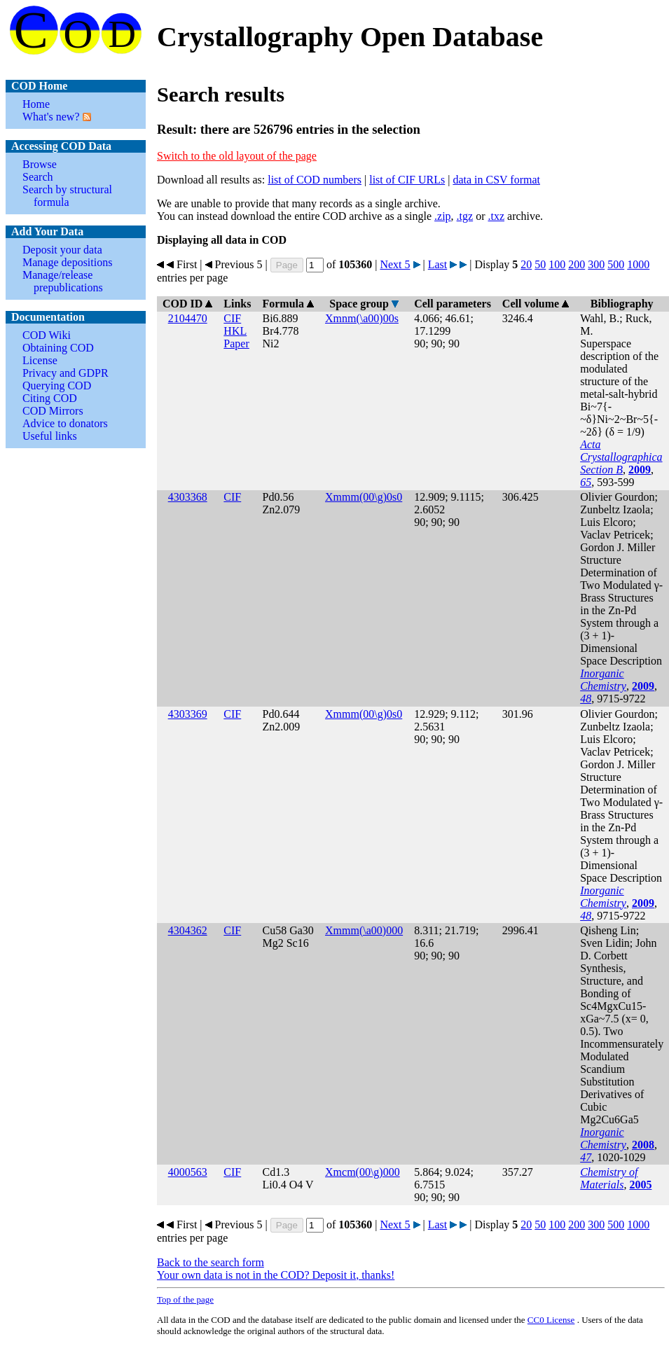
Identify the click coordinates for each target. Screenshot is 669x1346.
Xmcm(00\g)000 (362, 1172)
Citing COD (49, 398)
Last (438, 264)
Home (36, 104)
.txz (496, 216)
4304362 (187, 930)
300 (596, 264)
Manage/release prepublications (62, 281)
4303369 (187, 714)
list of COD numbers (314, 180)
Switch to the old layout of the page (237, 156)
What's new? (51, 117)
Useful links (49, 436)
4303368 (187, 497)
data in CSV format (496, 180)
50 (540, 264)
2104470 (187, 318)
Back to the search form (210, 1262)
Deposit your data (62, 250)
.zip (442, 216)
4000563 (187, 1172)
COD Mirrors (52, 411)
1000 (638, 264)
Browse (39, 164)
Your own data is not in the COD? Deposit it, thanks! (275, 1275)
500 (615, 264)
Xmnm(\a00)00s (362, 318)
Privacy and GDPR (65, 373)
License (39, 360)
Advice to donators (65, 423)
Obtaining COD (58, 348)
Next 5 (395, 264)
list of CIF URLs (407, 180)
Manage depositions (67, 262)
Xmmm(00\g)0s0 (363, 497)
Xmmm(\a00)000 (364, 930)
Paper (236, 343)
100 (557, 264)
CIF (232, 318)
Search (37, 177)
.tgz (465, 216)
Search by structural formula (67, 195)
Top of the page (185, 1299)
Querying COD (56, 385)
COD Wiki (46, 335)
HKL (235, 331)
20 (526, 264)
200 (576, 264)
